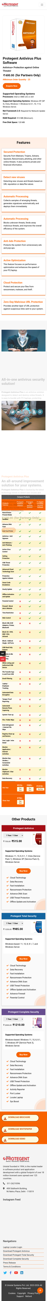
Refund (28, 1296)
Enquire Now (11, 86)
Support (20, 1296)
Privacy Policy (34, 1293)
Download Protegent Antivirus (16, 1251)
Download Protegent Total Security (18, 1255)
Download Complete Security (16, 1259)
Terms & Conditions (12, 1266)
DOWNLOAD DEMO (14, 1139)
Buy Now (20, 789)
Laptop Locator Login (12, 1247)
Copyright (21, 1293)
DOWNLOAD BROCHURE (17, 1118)
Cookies (11, 1293)
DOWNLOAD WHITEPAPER (18, 1130)
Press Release (9, 1263)
